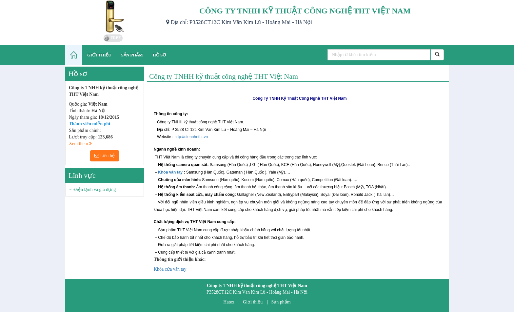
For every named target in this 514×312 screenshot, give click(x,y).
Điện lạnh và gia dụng (94, 189)
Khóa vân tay (170, 172)
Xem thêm (80, 143)
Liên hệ (104, 155)
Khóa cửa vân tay (170, 269)
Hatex (228, 302)
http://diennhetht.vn (191, 137)
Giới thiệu (253, 302)
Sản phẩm (281, 302)
